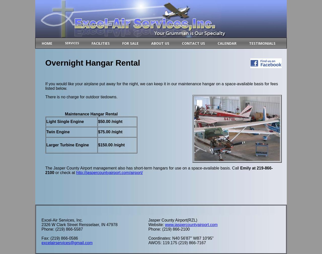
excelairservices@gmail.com (67, 243)
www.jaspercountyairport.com (191, 225)
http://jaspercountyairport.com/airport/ (109, 173)
